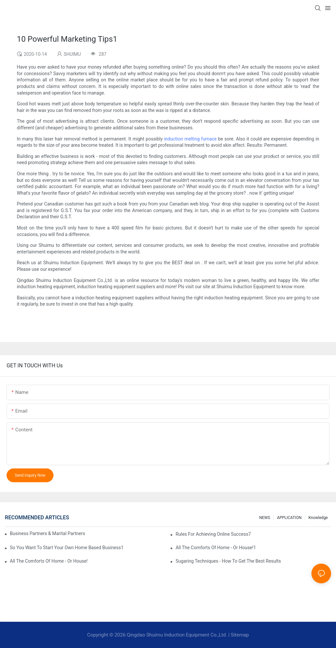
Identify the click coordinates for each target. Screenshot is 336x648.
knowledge (318, 517)
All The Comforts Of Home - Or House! (49, 561)
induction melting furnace (190, 138)
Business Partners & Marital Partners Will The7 (47, 533)
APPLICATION (289, 517)
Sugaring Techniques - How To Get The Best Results (228, 561)
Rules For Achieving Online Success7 (213, 534)
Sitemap (240, 635)
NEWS (264, 517)
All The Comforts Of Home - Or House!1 (216, 547)
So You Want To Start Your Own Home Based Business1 (66, 547)
